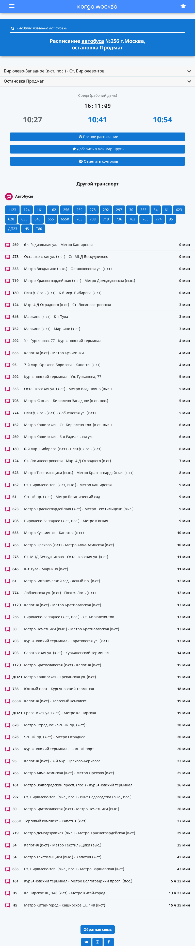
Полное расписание (98, 136)
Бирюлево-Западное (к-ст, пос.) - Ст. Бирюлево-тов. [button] (54, 71)
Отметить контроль (98, 161)
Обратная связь (98, 929)
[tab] (97, 71)
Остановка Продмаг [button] (24, 81)
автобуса (93, 40)
